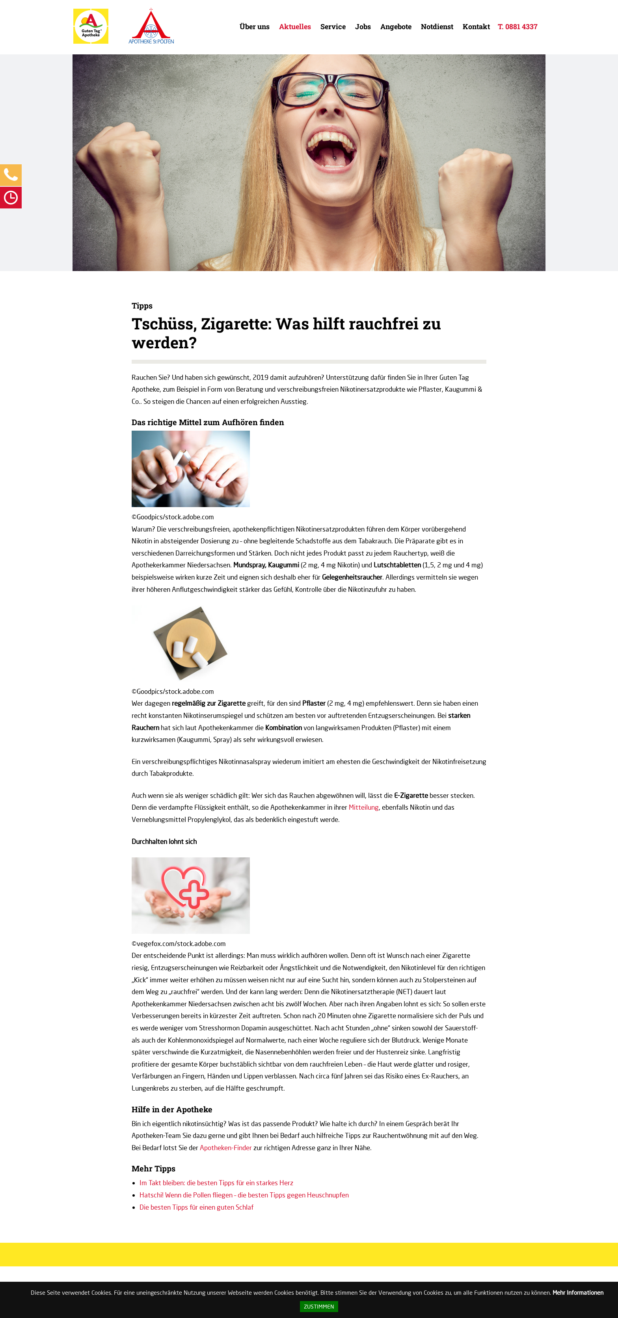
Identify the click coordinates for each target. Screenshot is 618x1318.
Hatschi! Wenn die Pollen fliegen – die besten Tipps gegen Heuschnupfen (244, 1195)
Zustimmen (319, 1306)
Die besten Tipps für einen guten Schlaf (196, 1207)
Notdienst (437, 26)
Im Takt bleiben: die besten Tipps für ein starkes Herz (216, 1183)
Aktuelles (295, 26)
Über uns (255, 26)
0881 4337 (521, 26)
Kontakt (476, 26)
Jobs (363, 26)
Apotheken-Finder (226, 1147)
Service (333, 26)
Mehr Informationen (578, 1292)
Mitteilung (364, 807)
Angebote (395, 26)
